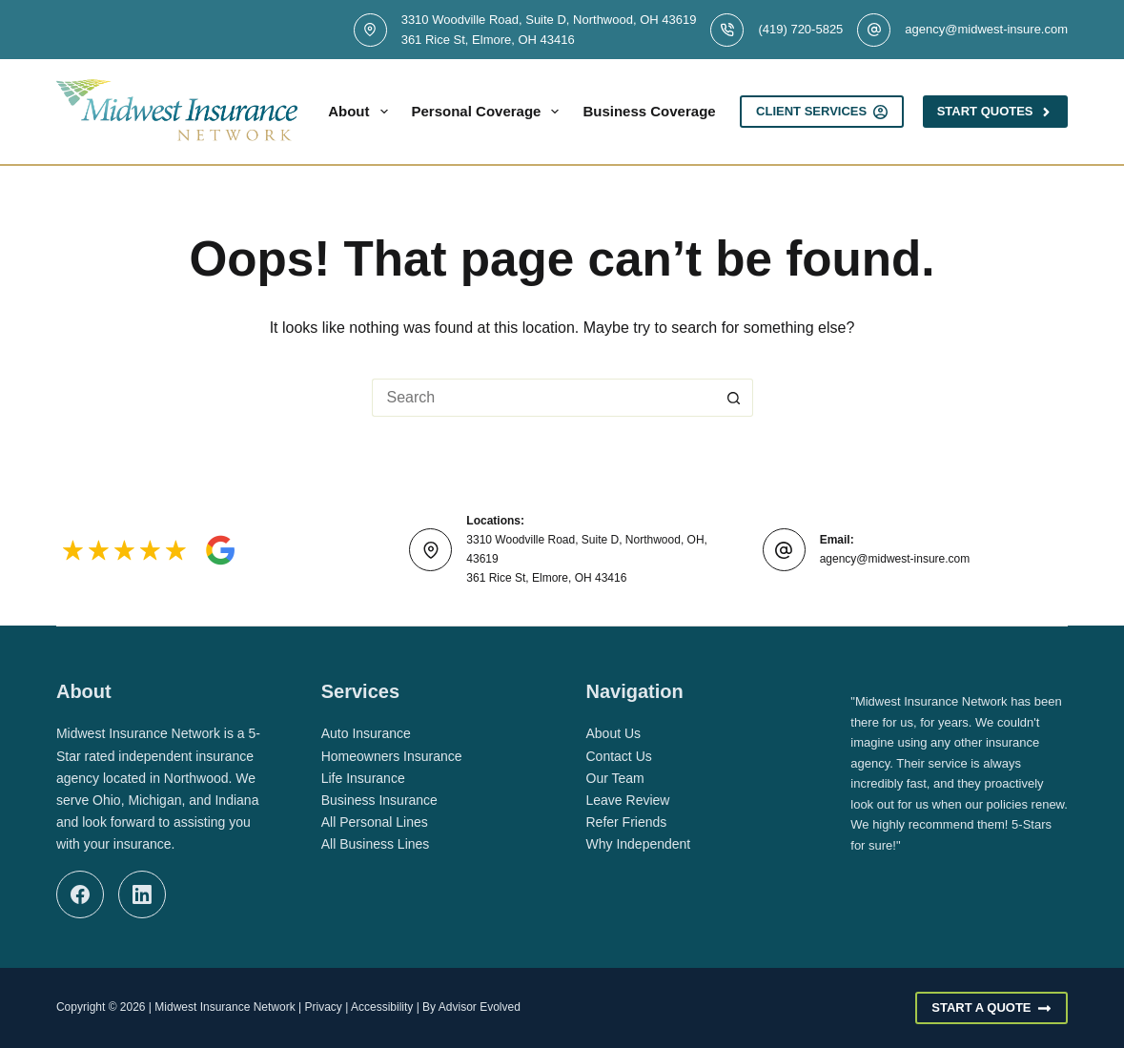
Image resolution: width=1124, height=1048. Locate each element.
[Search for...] (543, 398)
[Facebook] (80, 894)
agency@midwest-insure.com (986, 29)
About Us (614, 733)
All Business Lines (375, 844)
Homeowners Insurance (391, 756)
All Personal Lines (374, 822)
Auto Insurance (366, 733)
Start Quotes (995, 111)
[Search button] (734, 398)
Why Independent (638, 844)
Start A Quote (991, 1008)
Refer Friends (626, 822)
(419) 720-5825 (800, 29)
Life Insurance (363, 778)
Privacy (322, 1007)
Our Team (615, 778)
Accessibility (382, 1007)
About (361, 111)
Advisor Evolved (480, 1007)
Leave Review (628, 800)
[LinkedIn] (142, 894)
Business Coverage (661, 111)
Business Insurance (379, 800)
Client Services (822, 111)
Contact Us (619, 756)
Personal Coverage (489, 111)
